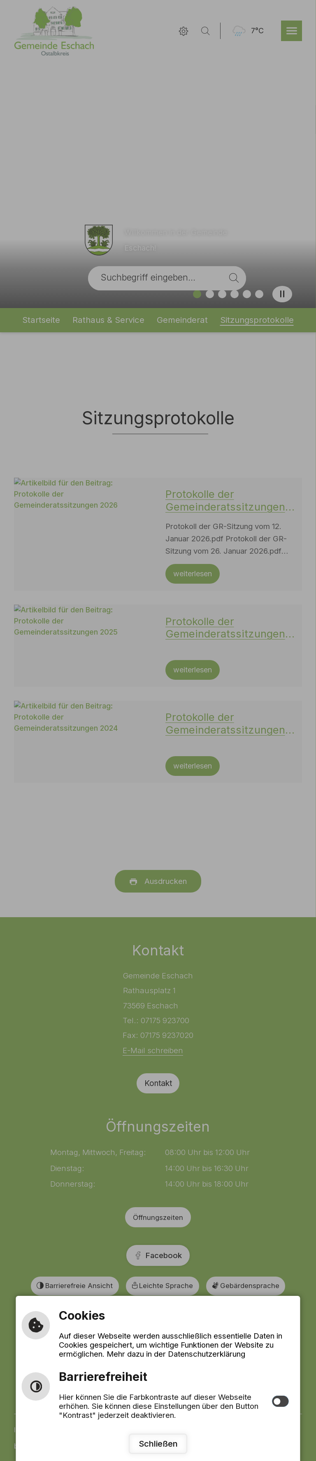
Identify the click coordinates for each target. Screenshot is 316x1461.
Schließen (158, 1443)
